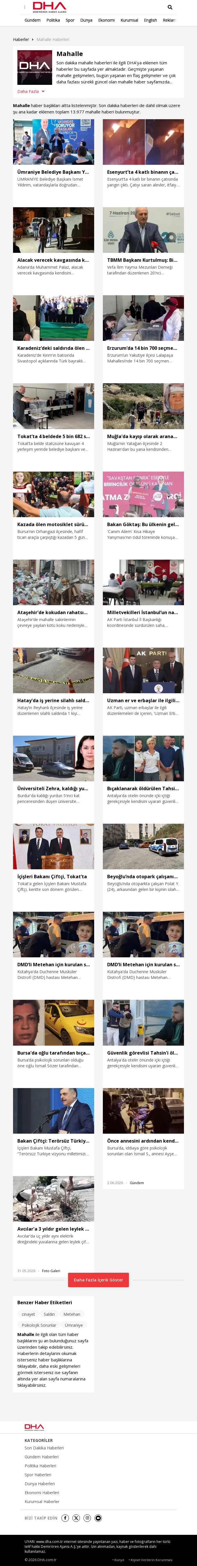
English (150, 20)
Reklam (170, 20)
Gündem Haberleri (42, 1457)
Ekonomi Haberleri (42, 1492)
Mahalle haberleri (53, 39)
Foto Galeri (51, 1270)
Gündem (33, 20)
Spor (70, 20)
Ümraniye (74, 1325)
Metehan (71, 1314)
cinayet (28, 1314)
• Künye (118, 1560)
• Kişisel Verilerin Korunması (150, 1560)
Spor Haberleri (38, 1474)
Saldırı (49, 1314)
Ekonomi (106, 20)
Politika (53, 20)
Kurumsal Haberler (42, 1501)
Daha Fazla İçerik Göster (98, 1280)
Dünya (86, 20)
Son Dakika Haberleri (44, 1448)
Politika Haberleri (40, 1466)
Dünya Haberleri (40, 1483)
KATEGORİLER (39, 1440)
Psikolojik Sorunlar (39, 1325)
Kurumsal (129, 20)
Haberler (21, 39)
